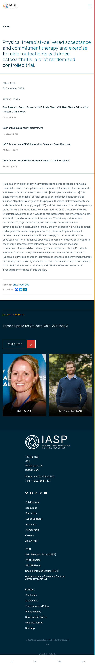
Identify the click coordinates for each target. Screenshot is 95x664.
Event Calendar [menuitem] (33, 519)
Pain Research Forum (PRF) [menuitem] (40, 554)
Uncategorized (21, 284)
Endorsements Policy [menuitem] (37, 606)
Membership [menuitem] (32, 530)
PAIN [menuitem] (28, 549)
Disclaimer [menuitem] (31, 595)
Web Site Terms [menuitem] (33, 622)
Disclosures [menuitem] (31, 600)
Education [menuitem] (31, 513)
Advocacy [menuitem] (31, 524)
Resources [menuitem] (31, 508)
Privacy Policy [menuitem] (33, 611)
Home (12, 659)
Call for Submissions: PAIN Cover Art (23, 127)
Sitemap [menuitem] (30, 628)
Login (83, 659)
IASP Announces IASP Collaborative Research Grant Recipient (37, 144)
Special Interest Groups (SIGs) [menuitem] (42, 571)
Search (59, 659)
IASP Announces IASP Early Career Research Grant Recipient (36, 160)
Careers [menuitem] (29, 535)
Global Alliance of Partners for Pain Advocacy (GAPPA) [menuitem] (44, 577)
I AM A (36, 659)
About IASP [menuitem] (31, 541)
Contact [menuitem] (30, 589)
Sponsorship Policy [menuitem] (36, 617)
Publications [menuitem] (32, 502)
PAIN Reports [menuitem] (32, 560)
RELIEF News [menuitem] (32, 565)
